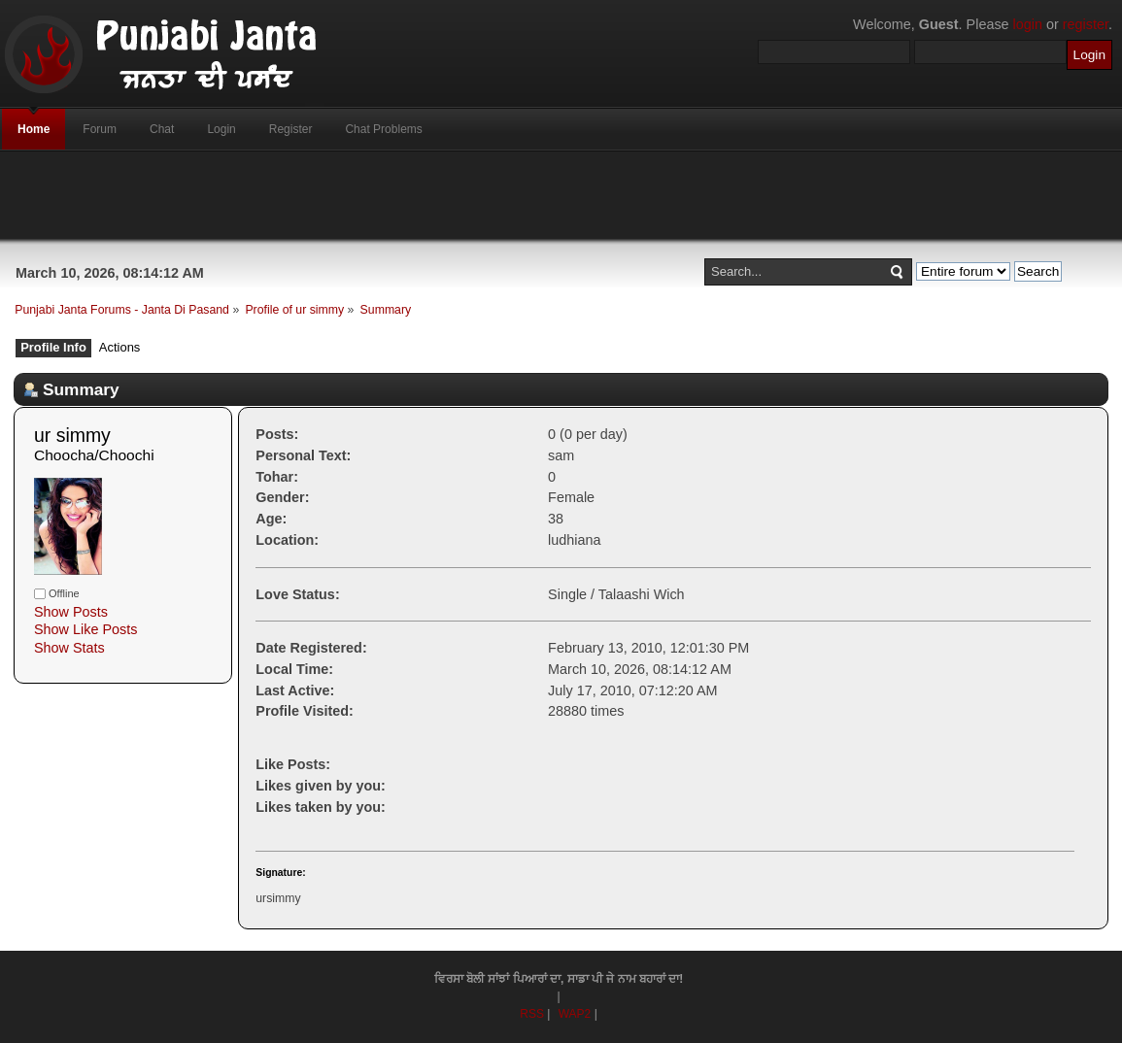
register (1085, 24)
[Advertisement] (561, 195)
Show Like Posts (85, 629)
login (1027, 24)
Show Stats (69, 648)
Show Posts (71, 612)
